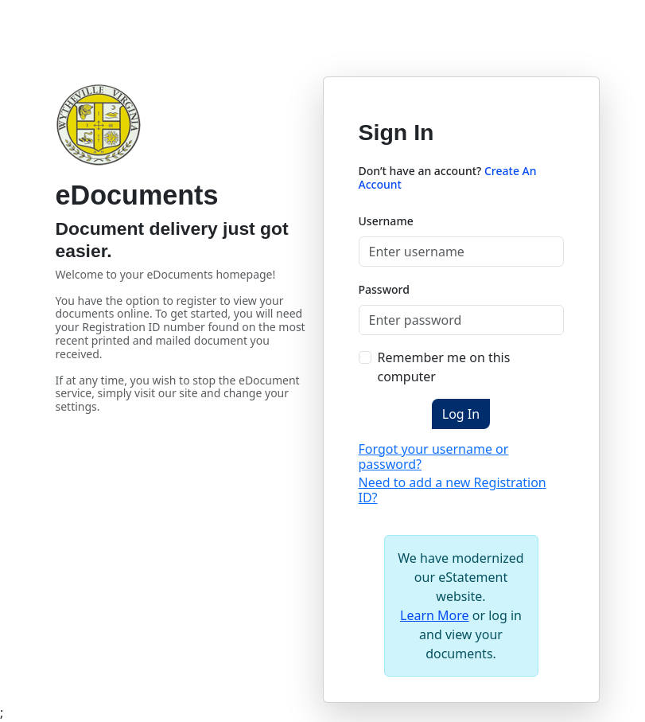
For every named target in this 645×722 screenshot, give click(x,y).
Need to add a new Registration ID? (452, 490)
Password (384, 289)
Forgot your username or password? (434, 456)
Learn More (434, 615)
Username (386, 220)
